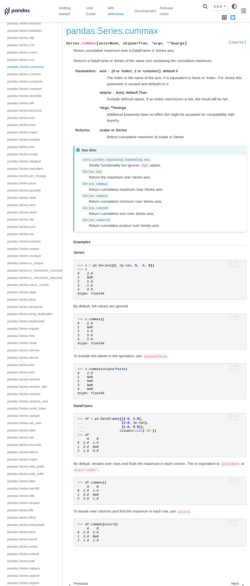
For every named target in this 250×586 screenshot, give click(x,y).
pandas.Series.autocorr (24, 23)
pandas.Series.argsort (23, 575)
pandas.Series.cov (20, 60)
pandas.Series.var (20, 234)
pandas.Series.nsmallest (25, 168)
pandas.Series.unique (23, 249)
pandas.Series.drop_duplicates (29, 314)
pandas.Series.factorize (24, 110)
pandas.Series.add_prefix (26, 466)
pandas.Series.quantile (24, 190)
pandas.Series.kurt (21, 118)
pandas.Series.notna (22, 546)
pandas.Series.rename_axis (27, 401)
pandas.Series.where (22, 452)
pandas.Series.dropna (23, 503)
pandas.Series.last (20, 372)
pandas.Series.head (22, 343)
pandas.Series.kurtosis (24, 241)
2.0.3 (218, 6)
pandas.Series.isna (21, 532)
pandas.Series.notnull (23, 554)
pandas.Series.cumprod (24, 81)
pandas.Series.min (21, 147)
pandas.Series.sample (23, 416)
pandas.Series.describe (24, 96)
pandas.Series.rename (24, 394)
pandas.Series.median (23, 139)
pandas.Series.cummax (25, 67)
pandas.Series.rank (21, 197)
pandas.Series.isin (20, 365)
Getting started (65, 11)
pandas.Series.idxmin (23, 357)
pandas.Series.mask (22, 459)
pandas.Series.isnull (22, 539)
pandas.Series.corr (21, 45)
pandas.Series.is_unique (25, 263)
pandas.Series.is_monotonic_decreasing (34, 278)
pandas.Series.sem (21, 205)
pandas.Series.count (22, 52)
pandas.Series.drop (21, 299)
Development (145, 11)
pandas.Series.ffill (20, 510)
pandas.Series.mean (22, 132)
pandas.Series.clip (20, 38)
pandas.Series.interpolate (26, 525)
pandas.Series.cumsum (24, 89)
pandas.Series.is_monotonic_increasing (34, 270)
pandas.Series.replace (23, 568)
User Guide (91, 11)
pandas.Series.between (24, 30)
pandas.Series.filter (21, 481)
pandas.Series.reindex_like (27, 386)
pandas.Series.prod (21, 183)
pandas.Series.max (21, 125)
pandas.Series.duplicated (25, 321)
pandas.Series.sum (21, 227)
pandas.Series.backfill (23, 488)
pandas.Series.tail (20, 437)
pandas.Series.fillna (21, 517)
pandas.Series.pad (21, 561)
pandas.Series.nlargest (24, 161)
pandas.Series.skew (22, 212)
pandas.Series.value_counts (28, 285)
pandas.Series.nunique (24, 256)
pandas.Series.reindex (23, 379)
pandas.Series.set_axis (24, 423)
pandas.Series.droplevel (25, 307)
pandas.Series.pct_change (26, 176)
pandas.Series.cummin (24, 74)
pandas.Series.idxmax (23, 350)
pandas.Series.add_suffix (25, 474)
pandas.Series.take (21, 430)
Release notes (166, 11)
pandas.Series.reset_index (26, 408)
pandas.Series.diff (20, 103)
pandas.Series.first (21, 336)
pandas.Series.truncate (24, 445)
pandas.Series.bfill (20, 496)
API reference (116, 11)
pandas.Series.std (20, 219)
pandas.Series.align (21, 292)
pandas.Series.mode (22, 154)
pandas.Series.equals (23, 328)
